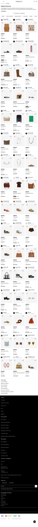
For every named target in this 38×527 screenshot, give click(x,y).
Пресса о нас (3, 405)
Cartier (2, 499)
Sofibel (4, 222)
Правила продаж (3, 518)
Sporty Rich (3, 505)
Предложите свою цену (6, 430)
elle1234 (4, 312)
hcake (29, 110)
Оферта (9, 518)
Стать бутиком (4, 452)
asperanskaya (30, 201)
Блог (2, 408)
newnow (29, 177)
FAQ (2, 464)
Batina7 (4, 245)
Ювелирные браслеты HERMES (7, 391)
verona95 (5, 64)
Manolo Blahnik (3, 502)
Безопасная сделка (5, 425)
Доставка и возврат (5, 427)
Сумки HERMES (4, 381)
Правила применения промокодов (8, 436)
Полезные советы (4, 433)
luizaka (29, 87)
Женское (3, 3)
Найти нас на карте (5, 477)
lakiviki (17, 64)
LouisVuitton (18, 19)
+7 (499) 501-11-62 (4, 472)
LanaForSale (18, 110)
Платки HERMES (4, 388)
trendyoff (5, 19)
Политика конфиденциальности (16, 518)
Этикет (2, 411)
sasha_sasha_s (18, 41)
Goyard (2, 496)
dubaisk (4, 110)
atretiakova (18, 222)
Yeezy (29, 154)
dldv (29, 222)
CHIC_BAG (30, 64)
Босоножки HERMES (5, 390)
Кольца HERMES (4, 393)
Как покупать (3, 419)
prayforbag (30, 41)
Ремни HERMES (4, 385)
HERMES (3, 33)
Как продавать (4, 441)
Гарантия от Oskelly (5, 402)
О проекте (3, 400)
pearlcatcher (30, 267)
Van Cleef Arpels (3, 495)
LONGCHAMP (3, 501)
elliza (17, 177)
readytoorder (30, 289)
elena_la (5, 154)
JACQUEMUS (3, 498)
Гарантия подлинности (5, 422)
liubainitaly (5, 201)
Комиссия (3, 450)
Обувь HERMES (4, 386)
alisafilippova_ (30, 356)
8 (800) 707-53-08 (4, 468)
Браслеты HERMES (4, 383)
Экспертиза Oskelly (5, 444)
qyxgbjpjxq (5, 41)
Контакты (3, 461)
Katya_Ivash (5, 87)
